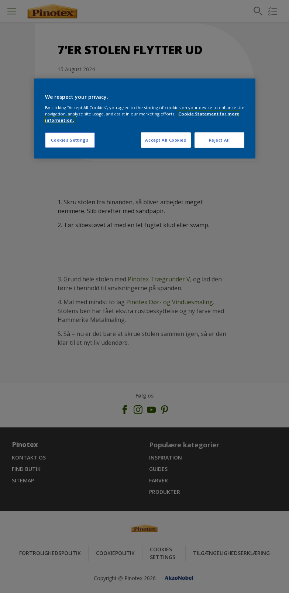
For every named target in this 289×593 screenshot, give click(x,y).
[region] (144, 119)
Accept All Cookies (165, 140)
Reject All (219, 140)
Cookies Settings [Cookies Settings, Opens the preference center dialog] (69, 140)
